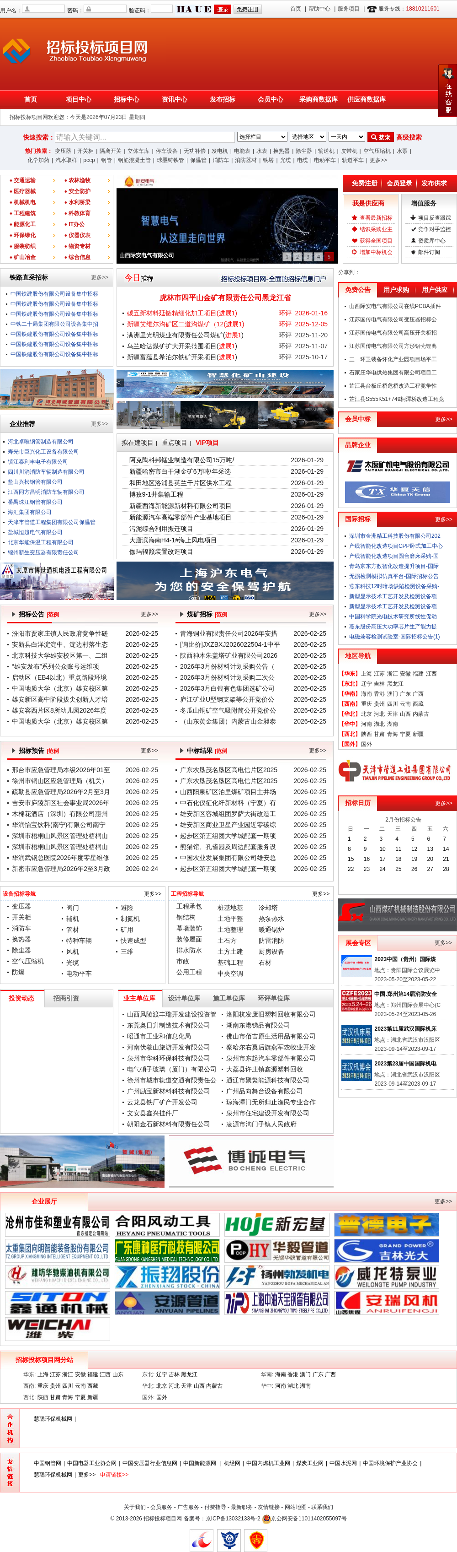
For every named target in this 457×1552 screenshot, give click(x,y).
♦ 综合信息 (77, 257)
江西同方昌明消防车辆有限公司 (46, 492)
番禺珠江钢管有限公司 (35, 502)
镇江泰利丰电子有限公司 (38, 462)
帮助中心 (319, 8)
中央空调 (230, 973)
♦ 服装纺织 (23, 246)
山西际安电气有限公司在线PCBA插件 (395, 306)
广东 (405, 694)
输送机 (326, 151)
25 (398, 869)
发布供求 (434, 183)
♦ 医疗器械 (23, 191)
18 (398, 859)
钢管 (106, 160)
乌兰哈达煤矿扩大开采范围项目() (182, 346)
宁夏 (405, 734)
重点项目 (174, 442)
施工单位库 (229, 998)
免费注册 (364, 183)
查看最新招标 (376, 218)
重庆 (366, 704)
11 (398, 849)
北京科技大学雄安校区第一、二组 (60, 655)
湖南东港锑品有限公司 (258, 1025)
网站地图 (296, 1507)
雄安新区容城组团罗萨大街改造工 (228, 813)
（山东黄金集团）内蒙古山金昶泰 (228, 721)
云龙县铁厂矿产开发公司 (162, 1102)
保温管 (198, 160)
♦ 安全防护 (77, 191)
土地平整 (230, 918)
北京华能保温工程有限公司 (41, 542)
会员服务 (161, 1507)
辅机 (72, 918)
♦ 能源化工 (23, 224)
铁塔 (268, 160)
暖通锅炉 (271, 929)
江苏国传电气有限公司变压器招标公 (393, 319)
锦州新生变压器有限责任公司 (43, 552)
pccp (89, 160)
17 (382, 859)
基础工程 (230, 962)
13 (430, 849)
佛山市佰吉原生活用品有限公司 (271, 1036)
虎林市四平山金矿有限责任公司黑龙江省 (225, 298)
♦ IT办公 (74, 224)
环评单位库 (274, 998)
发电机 (220, 151)
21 (446, 859)
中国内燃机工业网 (268, 1463)
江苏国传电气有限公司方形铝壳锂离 (393, 346)
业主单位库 (139, 998)
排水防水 (189, 950)
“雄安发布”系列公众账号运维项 (55, 666)
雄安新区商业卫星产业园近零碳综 (228, 824)
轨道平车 (353, 160)
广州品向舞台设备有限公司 (264, 1091)
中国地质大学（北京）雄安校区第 (60, 688)
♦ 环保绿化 (23, 235)
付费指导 (215, 1507)
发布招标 (222, 99)
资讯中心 (174, 99)
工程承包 (189, 906)
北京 (366, 714)
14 (446, 849)
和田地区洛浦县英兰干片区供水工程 (180, 483)
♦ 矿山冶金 (23, 257)
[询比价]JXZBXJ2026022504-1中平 (230, 644)
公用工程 (189, 972)
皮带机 (349, 151)
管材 (72, 929)
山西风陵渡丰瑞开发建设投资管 (172, 1014)
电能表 (242, 151)
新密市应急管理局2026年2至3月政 (61, 868)
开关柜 (85, 151)
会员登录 (399, 183)
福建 (418, 674)
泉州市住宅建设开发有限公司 (267, 1113)
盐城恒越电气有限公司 (35, 532)
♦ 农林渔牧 (77, 180)
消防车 (221, 160)
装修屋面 (189, 939)
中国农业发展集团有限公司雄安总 (228, 857)
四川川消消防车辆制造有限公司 (46, 472)
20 (430, 859)
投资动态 (21, 998)
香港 (379, 694)
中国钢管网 (47, 1463)
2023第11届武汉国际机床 (405, 1029)
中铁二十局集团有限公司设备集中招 (54, 324)
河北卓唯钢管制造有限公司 (41, 441)
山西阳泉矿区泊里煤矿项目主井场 (228, 791)
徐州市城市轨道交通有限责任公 (172, 1080)
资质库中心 (432, 241)
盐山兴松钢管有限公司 (35, 482)
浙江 (392, 674)
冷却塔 (268, 907)
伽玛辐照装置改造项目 (161, 551)
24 (382, 869)
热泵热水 (271, 918)
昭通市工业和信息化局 (159, 1036)
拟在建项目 (138, 442)
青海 (392, 734)
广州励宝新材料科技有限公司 (168, 1091)
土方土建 (230, 951)
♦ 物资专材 (77, 246)
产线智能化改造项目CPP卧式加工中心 (396, 546)
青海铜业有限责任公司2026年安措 (228, 633)
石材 (265, 962)
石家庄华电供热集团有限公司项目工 (393, 372)
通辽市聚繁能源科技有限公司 (267, 1080)
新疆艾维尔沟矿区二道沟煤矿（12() (185, 324)
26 (414, 869)
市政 (182, 961)
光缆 (285, 160)
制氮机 (130, 918)
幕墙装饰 (189, 928)
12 (414, 849)
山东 (117, 1374)
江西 (431, 674)
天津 (392, 714)
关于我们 (135, 1507)
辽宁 (366, 684)
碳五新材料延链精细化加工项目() (182, 313)
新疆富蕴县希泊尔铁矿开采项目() (182, 357)
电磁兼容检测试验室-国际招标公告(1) (394, 636)
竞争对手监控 (434, 229)
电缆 (302, 160)
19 (414, 859)
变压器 (63, 151)
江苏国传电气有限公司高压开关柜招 (393, 333)
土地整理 (230, 929)
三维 (127, 951)
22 (351, 869)
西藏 (418, 704)
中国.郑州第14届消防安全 (405, 994)
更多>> (378, 160)
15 (351, 859)
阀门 (72, 907)
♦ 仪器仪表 (77, 235)
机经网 (232, 1463)
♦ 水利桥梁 (77, 202)
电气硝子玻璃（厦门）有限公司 (172, 1069)
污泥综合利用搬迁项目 (161, 528)
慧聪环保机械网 (53, 1419)
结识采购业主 (376, 229)
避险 (127, 907)
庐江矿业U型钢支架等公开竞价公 (227, 699)
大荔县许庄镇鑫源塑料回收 (264, 1069)
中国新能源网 (200, 1463)
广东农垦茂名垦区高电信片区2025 (228, 769)
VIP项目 (207, 442)
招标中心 (126, 99)
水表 (261, 151)
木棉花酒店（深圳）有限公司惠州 (60, 813)
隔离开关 (111, 151)
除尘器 (304, 151)
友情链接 (269, 1507)
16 (367, 859)
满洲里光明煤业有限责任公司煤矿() (185, 335)
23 (367, 869)
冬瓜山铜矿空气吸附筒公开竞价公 (228, 710)
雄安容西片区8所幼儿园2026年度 (59, 710)
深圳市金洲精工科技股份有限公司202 (395, 536)
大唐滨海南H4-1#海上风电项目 (173, 540)
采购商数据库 (318, 99)
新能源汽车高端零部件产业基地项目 (180, 517)
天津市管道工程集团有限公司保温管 (52, 522)
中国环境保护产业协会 (390, 1463)
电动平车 (325, 160)
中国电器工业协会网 (92, 1463)
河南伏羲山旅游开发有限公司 (168, 1047)
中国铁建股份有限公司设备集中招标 (54, 294)
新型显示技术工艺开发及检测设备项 (393, 596)
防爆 (18, 972)
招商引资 (66, 998)
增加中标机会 (376, 252)
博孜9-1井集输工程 (156, 494)
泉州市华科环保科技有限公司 (168, 1058)
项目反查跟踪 (434, 218)
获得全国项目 (376, 241)
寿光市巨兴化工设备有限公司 (43, 452)
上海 (366, 674)
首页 (295, 8)
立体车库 (138, 151)
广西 (418, 694)
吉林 (379, 684)
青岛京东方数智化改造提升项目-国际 (394, 566)
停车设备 (167, 151)
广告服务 (188, 1507)
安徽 (405, 674)
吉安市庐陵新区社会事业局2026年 (60, 802)
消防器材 (246, 160)
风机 (72, 951)
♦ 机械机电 (23, 202)
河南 (366, 724)
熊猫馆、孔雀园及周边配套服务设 (228, 846)
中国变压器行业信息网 (149, 1463)
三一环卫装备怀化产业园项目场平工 (393, 359)
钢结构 (186, 917)
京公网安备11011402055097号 (308, 1518)
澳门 (392, 694)
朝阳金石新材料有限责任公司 (168, 1124)
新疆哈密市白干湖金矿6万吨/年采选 (180, 471)
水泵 (402, 151)
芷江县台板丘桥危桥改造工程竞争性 (393, 386)
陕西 (366, 734)
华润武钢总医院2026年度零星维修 (60, 857)
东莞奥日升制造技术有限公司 (168, 1025)
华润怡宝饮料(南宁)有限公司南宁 (59, 824)
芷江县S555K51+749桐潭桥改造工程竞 (396, 399)
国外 (366, 744)
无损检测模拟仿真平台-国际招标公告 (394, 576)
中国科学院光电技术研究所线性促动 (393, 616)
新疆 (418, 734)
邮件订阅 (429, 252)
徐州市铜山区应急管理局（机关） (60, 780)
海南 (366, 694)
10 (382, 849)
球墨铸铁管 (170, 160)
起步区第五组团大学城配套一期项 (228, 835)
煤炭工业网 (310, 1463)
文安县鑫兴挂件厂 (152, 1113)
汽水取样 (66, 160)
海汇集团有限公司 (30, 512)
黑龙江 (395, 684)
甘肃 (379, 734)
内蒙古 (421, 714)
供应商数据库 (366, 99)
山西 (405, 714)
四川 (392, 704)
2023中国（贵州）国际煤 (405, 959)
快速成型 (133, 940)
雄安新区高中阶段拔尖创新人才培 (60, 699)
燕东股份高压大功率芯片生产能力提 (393, 626)
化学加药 (38, 160)
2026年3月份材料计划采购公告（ (227, 666)
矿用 (127, 929)
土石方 (227, 940)
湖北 (379, 724)
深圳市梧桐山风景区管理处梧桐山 (60, 835)
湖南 (392, 724)
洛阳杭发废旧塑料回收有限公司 (271, 1014)
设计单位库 (184, 998)
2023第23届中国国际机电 (405, 1063)
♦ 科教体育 (77, 213)
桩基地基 (230, 907)
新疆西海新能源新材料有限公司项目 (180, 505)
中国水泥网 (343, 1463)
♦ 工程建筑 (23, 213)
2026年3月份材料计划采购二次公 (227, 677)
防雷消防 (271, 940)
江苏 (379, 674)
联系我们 (322, 1507)
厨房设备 (271, 951)
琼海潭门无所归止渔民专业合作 (271, 1102)
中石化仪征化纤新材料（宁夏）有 (228, 802)
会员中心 (270, 99)
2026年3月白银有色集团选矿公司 (227, 688)
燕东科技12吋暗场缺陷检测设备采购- (394, 586)
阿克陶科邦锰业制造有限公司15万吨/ (181, 460)
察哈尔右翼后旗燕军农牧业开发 (271, 1047)
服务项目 (349, 8)
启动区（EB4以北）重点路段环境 (59, 677)
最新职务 (242, 1507)
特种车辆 (79, 940)
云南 (405, 704)
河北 (379, 714)
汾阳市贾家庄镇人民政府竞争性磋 (60, 633)
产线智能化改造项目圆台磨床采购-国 (394, 556)
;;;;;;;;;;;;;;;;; (262, 137)
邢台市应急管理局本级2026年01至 (61, 769)
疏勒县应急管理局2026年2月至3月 (61, 791)
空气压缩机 (377, 151)
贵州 (379, 704)
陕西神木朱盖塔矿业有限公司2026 (228, 655)
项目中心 (78, 99)
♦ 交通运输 (23, 180)
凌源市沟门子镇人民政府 (261, 1124)
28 (446, 869)
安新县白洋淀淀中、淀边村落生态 (60, 644)
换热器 (281, 151)
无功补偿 (195, 151)
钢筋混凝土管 (134, 160)
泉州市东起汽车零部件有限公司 (271, 1058)
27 (430, 869)
